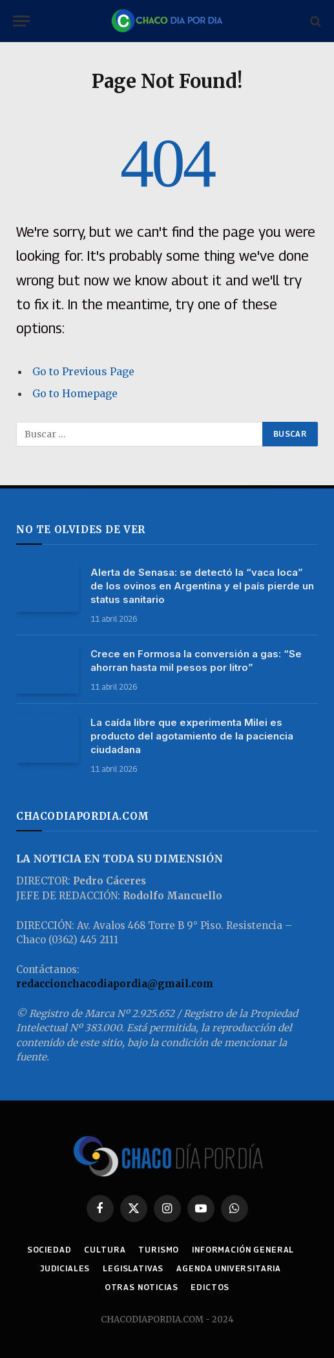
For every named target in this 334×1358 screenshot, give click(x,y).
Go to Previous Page (83, 371)
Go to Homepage (75, 393)
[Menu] (21, 21)
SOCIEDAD (49, 1249)
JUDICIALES (65, 1268)
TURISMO (158, 1249)
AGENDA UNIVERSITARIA (228, 1268)
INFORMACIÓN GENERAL (243, 1249)
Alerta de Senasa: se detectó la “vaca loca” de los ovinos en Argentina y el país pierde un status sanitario (202, 586)
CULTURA (104, 1249)
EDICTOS (210, 1287)
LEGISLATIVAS (133, 1268)
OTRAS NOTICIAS (141, 1287)
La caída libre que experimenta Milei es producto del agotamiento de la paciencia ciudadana (191, 736)
